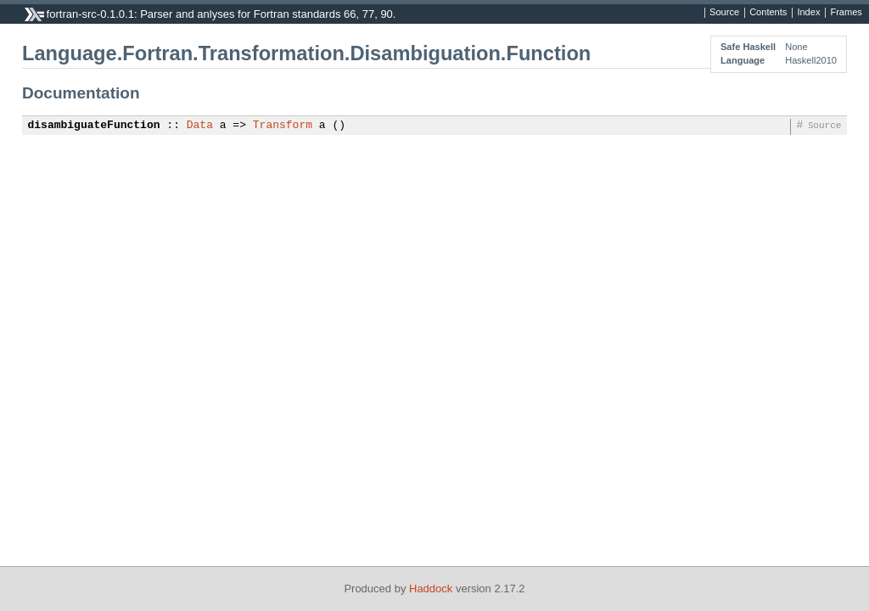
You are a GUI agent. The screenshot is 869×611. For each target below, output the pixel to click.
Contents (768, 13)
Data (200, 125)
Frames (845, 13)
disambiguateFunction (94, 125)
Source (724, 13)
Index (808, 13)
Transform (282, 125)
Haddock (430, 588)
